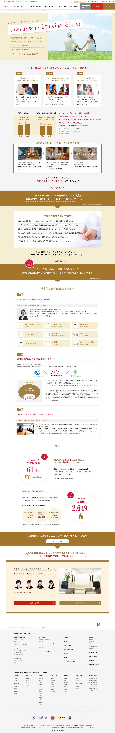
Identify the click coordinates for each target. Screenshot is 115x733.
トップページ (9, 10)
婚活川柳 (66, 653)
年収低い (36, 710)
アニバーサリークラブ (69, 661)
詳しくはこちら (57, 541)
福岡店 (77, 688)
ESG (90, 644)
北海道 (15, 678)
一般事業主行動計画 (25, 727)
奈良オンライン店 (93, 684)
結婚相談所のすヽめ (94, 664)
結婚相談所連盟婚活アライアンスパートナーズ (83, 710)
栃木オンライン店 (93, 678)
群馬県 (40, 698)
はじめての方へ (53, 6)
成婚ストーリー (17, 641)
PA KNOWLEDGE (93, 652)
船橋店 (40, 691)
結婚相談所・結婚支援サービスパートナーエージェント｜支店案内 (30, 672)
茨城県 (40, 702)
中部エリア (54, 675)
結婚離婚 (61, 710)
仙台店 (15, 688)
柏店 (40, 695)
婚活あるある (92, 660)
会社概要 (91, 639)
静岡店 (52, 684)
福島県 (15, 691)
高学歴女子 (43, 710)
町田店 (27, 684)
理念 (90, 643)
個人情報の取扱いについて (57, 725)
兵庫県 (65, 689)
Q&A (89, 1)
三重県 (52, 689)
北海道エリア (17, 675)
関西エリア (66, 675)
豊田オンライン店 (93, 680)
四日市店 (53, 691)
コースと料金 (62, 6)
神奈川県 (41, 678)
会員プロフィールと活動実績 (20, 644)
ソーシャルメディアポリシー (52, 727)
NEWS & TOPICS (93, 646)
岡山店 (77, 680)
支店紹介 (70, 6)
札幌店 (15, 680)
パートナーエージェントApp (69, 710)
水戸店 (40, 704)
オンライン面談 (68, 645)
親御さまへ (41, 641)
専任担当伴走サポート (19, 652)
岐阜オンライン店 (93, 682)
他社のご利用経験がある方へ (45, 639)
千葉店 (40, 693)
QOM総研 (66, 657)
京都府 (65, 684)
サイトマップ (111, 1)
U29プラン (41, 647)
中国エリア (79, 675)
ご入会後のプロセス (18, 654)
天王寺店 (66, 682)
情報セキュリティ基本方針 (72, 725)
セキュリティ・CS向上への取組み (32, 725)
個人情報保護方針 (45, 725)
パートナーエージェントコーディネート (49, 643)
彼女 (39, 710)
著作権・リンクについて (38, 727)
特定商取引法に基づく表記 (87, 727)
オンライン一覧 (93, 675)
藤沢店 (40, 682)
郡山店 (15, 693)
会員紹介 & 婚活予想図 (35, 6)
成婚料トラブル (52, 710)
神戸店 (65, 691)
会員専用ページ (104, 1)
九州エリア (79, 683)
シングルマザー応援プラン (45, 651)
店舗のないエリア (93, 688)
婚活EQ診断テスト (68, 649)
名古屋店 (53, 680)
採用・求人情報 (95, 1)
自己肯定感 (58, 710)
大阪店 (65, 680)
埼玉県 (40, 684)
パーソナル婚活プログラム (20, 650)
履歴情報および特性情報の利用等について (70, 727)
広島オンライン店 (93, 686)
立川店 (27, 686)
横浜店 (40, 680)
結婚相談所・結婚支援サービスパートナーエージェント (28, 633)
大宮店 (40, 686)
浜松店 (52, 686)
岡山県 (77, 678)
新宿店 (27, 680)
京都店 (65, 686)
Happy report (17, 643)
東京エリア (29, 675)
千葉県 (40, 689)
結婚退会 (47, 710)
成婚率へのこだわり (18, 660)
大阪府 (65, 678)
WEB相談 (91, 690)
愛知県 (52, 678)
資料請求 (66, 641)
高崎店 (40, 699)
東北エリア (16, 683)
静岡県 (52, 683)
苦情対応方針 (89, 725)
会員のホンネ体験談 (18, 639)
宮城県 (15, 686)
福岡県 (77, 686)
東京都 (27, 678)
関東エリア (41, 675)
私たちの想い (92, 641)
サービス (45, 6)
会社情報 (76, 6)
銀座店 (27, 682)
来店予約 (66, 637)
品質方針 (82, 725)
